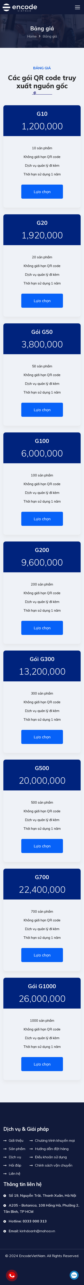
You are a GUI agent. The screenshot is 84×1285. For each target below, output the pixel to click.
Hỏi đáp (15, 1165)
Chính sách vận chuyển (53, 1165)
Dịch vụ (15, 1157)
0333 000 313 (35, 1221)
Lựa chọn (42, 191)
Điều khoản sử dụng (51, 1157)
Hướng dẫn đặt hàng (52, 1148)
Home (32, 36)
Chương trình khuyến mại (55, 1140)
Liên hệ (14, 1173)
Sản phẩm (17, 1148)
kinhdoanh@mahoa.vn (37, 1231)
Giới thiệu (16, 1140)
